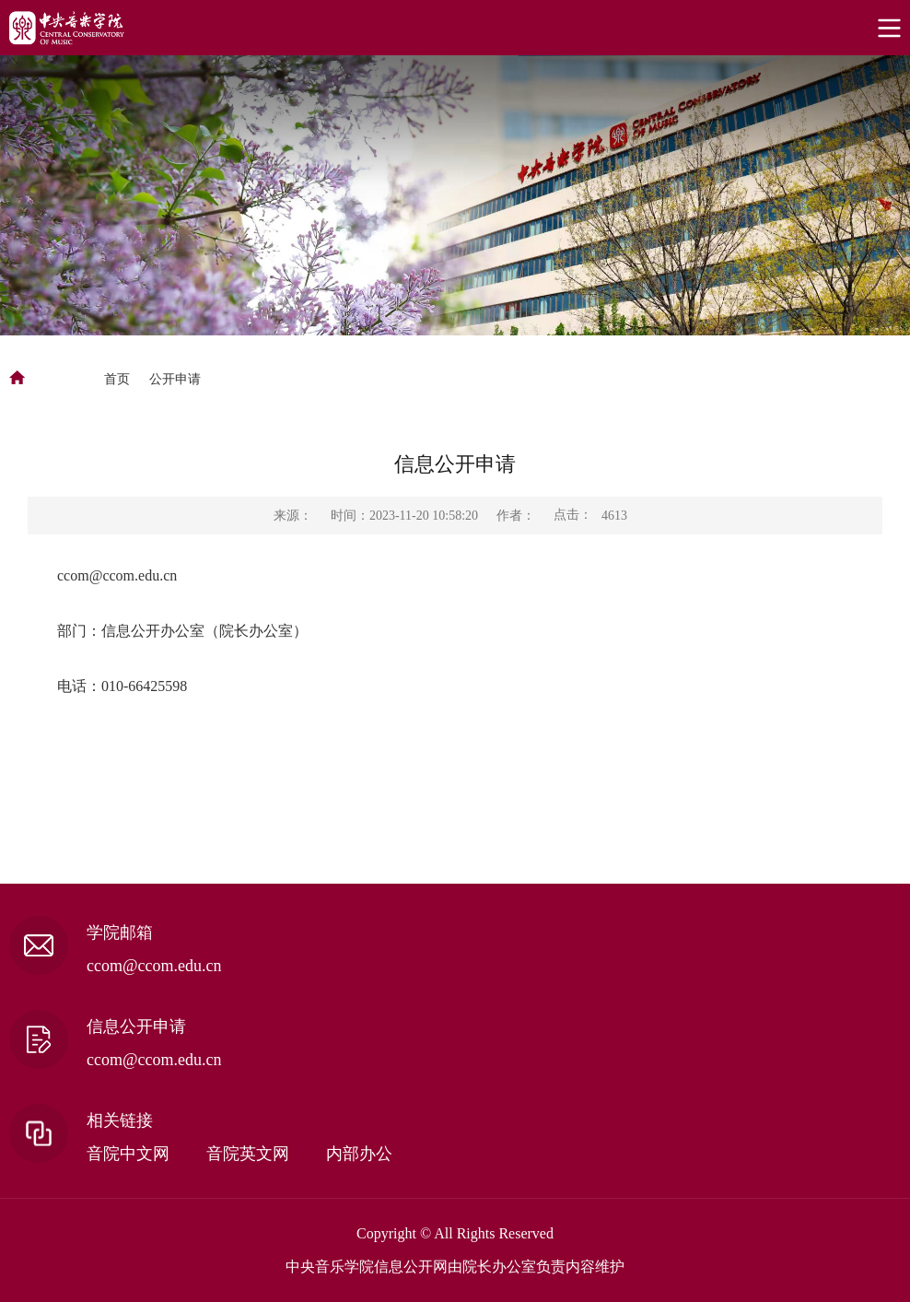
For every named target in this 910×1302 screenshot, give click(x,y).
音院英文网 (247, 1153)
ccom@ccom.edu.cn (117, 575)
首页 (117, 379)
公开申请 (175, 379)
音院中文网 (128, 1153)
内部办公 (359, 1153)
